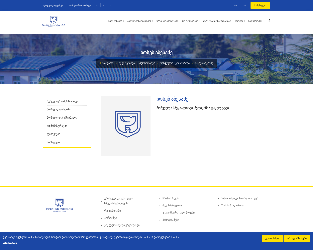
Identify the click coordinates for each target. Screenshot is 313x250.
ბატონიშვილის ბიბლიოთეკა (240, 198)
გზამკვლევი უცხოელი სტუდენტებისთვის (118, 201)
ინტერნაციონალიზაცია (216, 21)
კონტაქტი (110, 217)
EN (235, 5)
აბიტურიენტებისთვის (139, 21)
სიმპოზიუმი (254, 21)
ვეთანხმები (272, 238)
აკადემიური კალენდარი (178, 212)
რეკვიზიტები (112, 210)
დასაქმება (53, 134)
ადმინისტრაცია (57, 125)
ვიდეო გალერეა (53, 5)
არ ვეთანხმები (297, 238)
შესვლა (260, 5)
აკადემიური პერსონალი (63, 101)
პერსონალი (147, 63)
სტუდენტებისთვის (166, 21)
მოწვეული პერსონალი (175, 63)
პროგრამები (170, 219)
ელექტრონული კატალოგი (122, 225)
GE (244, 5)
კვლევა (239, 21)
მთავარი (107, 63)
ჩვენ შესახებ (115, 21)
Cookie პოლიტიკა (232, 205)
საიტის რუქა (170, 198)
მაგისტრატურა (172, 205)
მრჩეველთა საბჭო (59, 109)
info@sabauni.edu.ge (80, 5)
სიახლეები (54, 142)
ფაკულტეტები (190, 21)
